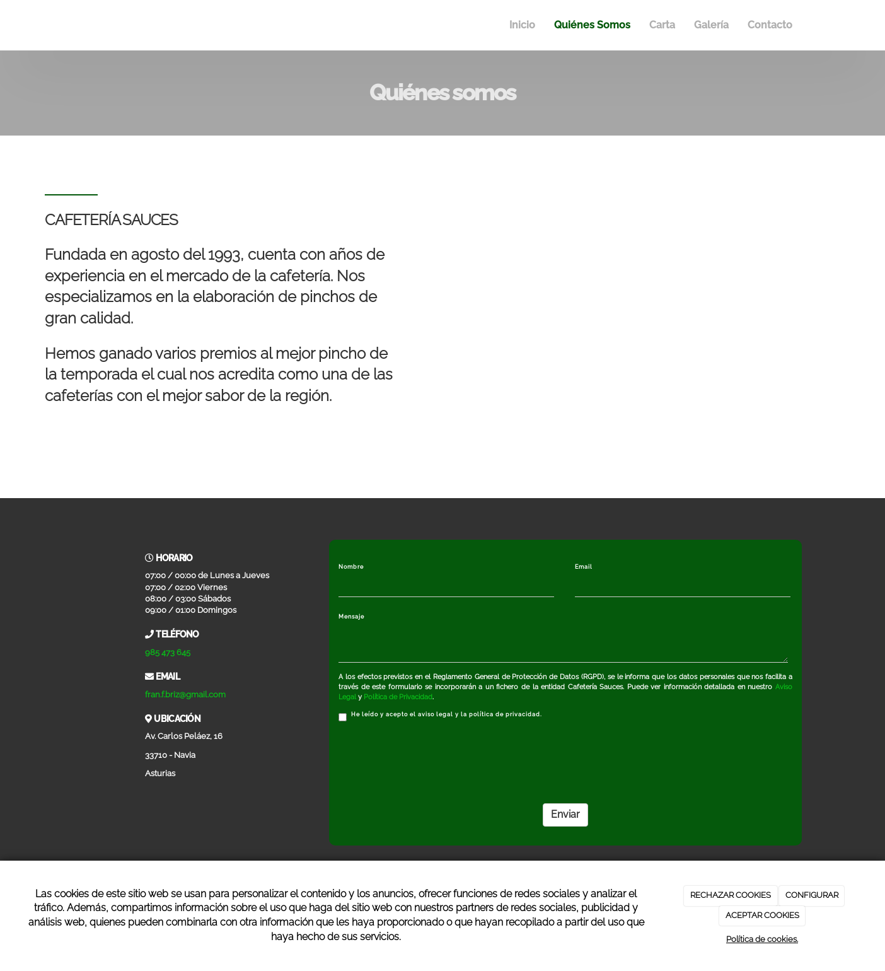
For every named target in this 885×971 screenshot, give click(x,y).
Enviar (565, 814)
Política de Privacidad (398, 697)
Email (584, 567)
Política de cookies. (762, 939)
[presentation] (434, 758)
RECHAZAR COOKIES (730, 895)
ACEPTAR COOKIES (762, 915)
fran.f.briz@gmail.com (185, 694)
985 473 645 (167, 652)
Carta (662, 25)
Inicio (522, 25)
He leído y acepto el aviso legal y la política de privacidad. (440, 716)
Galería (711, 25)
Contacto (770, 25)
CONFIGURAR (811, 895)
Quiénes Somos (592, 25)
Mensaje (351, 616)
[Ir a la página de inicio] (80, 25)
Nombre (351, 567)
